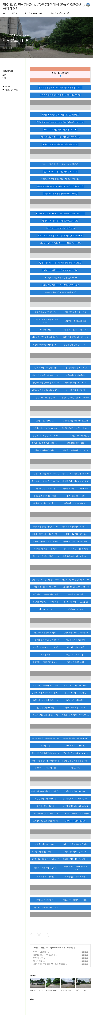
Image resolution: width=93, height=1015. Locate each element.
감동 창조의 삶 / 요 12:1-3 (75, 312)
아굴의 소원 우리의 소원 (75, 640)
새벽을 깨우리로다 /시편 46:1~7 (75, 488)
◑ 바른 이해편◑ (39, 947)
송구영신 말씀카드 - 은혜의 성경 (45, 602)
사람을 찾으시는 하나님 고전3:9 (75, 450)
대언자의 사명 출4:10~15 (75, 390)
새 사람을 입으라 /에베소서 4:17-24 (45, 481)
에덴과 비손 (45, 654)
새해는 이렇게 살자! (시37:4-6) (75, 503)
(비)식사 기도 (37, 961)
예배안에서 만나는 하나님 (75, 700)
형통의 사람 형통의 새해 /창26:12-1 (45, 859)
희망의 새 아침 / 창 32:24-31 (45, 868)
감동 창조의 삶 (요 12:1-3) (45, 312)
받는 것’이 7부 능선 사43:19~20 (45, 435)
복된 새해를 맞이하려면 (75, 443)
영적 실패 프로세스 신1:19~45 (75, 685)
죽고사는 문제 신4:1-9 (45, 806)
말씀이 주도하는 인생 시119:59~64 (75, 397)
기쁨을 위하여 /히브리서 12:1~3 (75, 329)
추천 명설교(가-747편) (59, 13)
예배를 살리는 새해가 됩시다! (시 (45, 700)
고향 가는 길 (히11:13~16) (75, 321)
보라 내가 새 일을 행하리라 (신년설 (75, 435)
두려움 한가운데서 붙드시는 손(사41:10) (60, 292)
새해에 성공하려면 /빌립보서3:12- (45, 526)
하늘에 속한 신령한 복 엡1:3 (75, 876)
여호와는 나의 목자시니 (75, 654)
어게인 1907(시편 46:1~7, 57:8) (45, 647)
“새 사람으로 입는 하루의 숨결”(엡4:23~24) (60, 277)
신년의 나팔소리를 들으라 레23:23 (75, 579)
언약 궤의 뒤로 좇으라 (75, 647)
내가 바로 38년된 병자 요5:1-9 (44, 955)
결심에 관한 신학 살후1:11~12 (75, 344)
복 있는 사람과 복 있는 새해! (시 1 (45, 443)
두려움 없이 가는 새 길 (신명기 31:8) (60, 228)
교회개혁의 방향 (45, 329)
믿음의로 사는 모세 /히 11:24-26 (45, 428)
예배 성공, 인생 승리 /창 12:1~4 (45, 685)
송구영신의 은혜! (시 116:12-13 (75, 602)
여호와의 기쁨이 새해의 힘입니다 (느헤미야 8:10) (60, 179)
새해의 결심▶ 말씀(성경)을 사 (75, 534)
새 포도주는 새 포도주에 (45, 488)
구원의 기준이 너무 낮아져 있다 (45, 367)
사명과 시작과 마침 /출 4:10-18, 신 (45, 473)
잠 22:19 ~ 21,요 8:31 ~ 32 (45, 768)
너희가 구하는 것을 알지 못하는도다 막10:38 (49, 964)
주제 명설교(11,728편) (34, 13)
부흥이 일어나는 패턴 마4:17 (45, 450)
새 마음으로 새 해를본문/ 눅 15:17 (75, 473)
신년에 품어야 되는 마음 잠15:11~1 (45, 579)
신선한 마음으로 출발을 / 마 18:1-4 (45, 640)
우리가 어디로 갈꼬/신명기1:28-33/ (75, 715)
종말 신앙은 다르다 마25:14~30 (75, 753)
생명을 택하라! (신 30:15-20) (45, 587)
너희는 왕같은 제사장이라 (75, 375)
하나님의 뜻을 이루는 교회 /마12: (75, 844)
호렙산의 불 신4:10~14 (45, 900)
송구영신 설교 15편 (40, 952)
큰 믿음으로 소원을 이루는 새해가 (75, 813)
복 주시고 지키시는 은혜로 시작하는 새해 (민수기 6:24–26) (60, 235)
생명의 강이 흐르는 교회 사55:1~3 (45, 556)
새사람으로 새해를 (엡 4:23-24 (45, 496)
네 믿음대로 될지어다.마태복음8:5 (45, 390)
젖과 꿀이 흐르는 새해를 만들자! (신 (45, 791)
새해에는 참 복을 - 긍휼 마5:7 (45, 549)
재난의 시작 (75, 768)
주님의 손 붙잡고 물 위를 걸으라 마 (75, 760)
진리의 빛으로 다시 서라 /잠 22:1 (75, 798)
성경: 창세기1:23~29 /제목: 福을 (45, 594)
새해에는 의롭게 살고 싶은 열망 (75, 541)
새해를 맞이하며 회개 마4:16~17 (45, 541)
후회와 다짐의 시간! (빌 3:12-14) (75, 859)
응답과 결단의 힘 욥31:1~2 (75, 692)
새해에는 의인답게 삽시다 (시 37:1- (45, 534)
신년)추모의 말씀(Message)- (45, 632)
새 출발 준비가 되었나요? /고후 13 (75, 481)
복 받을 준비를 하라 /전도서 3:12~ (75, 428)
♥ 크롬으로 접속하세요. (10, 90)
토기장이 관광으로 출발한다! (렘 (45, 821)
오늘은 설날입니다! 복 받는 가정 (45, 715)
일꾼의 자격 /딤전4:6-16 (75, 745)
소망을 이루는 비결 (75, 594)
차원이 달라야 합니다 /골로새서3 (45, 813)
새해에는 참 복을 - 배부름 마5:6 (75, 549)
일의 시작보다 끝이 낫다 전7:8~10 (45, 753)
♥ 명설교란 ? (7, 86)
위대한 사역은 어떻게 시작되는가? (45, 692)
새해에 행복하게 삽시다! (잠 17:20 (75, 526)
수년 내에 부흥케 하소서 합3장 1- (75, 556)
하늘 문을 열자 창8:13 (45, 876)
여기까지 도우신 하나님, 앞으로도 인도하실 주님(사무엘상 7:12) (60, 213)
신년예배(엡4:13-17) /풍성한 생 (75, 632)
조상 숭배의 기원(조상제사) (45, 798)
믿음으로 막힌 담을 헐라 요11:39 (75, 420)
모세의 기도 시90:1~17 (45, 420)
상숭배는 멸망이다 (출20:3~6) (76, 738)
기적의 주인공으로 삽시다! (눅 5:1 (45, 337)
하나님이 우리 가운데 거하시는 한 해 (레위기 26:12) (60, 243)
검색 (82, 5)
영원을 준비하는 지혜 (75, 662)
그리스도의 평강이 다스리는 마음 (75, 337)
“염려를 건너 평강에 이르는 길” (60, 285)
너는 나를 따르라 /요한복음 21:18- (45, 375)
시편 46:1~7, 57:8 (75, 609)
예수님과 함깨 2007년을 (45, 707)
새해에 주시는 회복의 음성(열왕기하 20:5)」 (60, 193)
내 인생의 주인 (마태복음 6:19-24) (45, 382)
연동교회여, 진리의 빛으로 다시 (45, 662)
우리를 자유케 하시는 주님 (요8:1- (45, 738)
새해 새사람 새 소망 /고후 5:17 (45, 503)
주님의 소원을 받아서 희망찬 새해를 (45, 760)
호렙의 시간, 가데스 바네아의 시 (75, 900)
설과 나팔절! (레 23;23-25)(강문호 (75, 587)
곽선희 (14, 13)
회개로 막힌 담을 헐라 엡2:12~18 (45, 907)
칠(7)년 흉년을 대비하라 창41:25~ (75, 806)
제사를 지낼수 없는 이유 (75, 791)
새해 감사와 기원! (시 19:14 (75, 496)
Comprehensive (54, 947)
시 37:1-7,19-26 (45, 609)
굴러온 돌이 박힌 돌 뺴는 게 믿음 (75, 367)
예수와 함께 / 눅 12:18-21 (75, 707)
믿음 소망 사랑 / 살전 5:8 (45, 397)
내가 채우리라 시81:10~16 (75, 382)
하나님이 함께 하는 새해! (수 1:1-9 (45, 851)
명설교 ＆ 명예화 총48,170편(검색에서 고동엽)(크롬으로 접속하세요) (46, 5)
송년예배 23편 (38, 958)
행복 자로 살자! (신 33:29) (75, 851)
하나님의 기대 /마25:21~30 (45, 844)
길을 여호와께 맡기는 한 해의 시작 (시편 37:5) (60, 164)
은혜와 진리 (45, 745)
